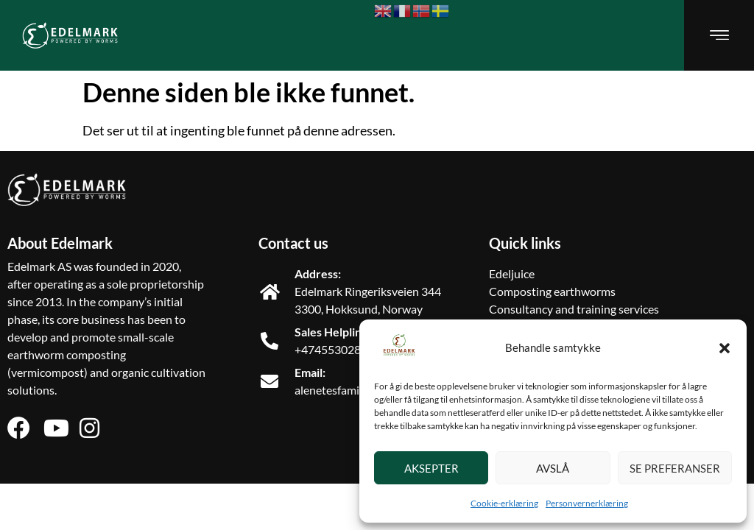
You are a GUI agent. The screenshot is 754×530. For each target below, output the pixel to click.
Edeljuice (512, 273)
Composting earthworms (552, 291)
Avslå (552, 468)
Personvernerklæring (587, 503)
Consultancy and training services (574, 309)
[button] (724, 348)
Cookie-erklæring (504, 503)
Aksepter (431, 468)
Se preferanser (675, 468)
